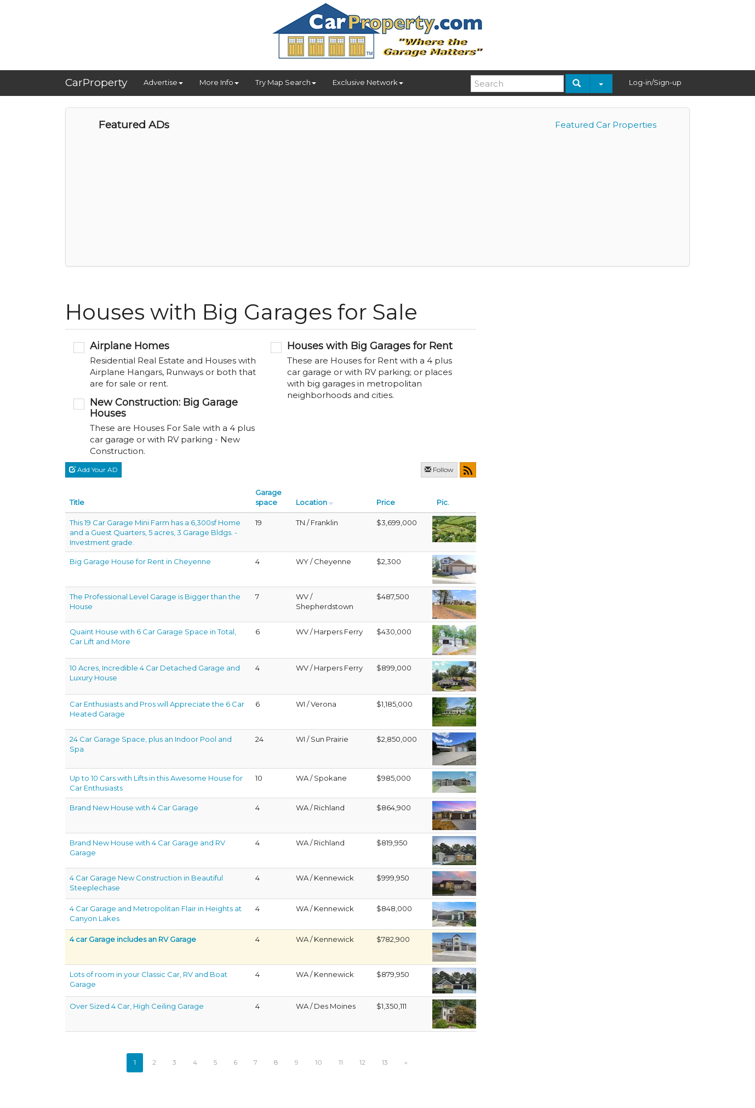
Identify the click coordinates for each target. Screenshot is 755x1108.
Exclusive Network (368, 82)
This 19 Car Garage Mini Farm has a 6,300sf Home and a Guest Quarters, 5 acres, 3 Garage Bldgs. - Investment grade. (155, 532)
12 (362, 1062)
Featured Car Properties (605, 125)
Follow (439, 469)
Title (77, 502)
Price (385, 502)
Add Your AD (93, 469)
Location (311, 502)
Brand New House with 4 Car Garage (134, 807)
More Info (219, 82)
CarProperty (96, 82)
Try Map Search (285, 82)
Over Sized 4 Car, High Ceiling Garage (137, 1006)
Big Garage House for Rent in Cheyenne (140, 561)
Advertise (163, 82)
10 (318, 1062)
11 (341, 1062)
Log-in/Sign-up (655, 82)
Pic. (443, 502)
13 (385, 1062)
